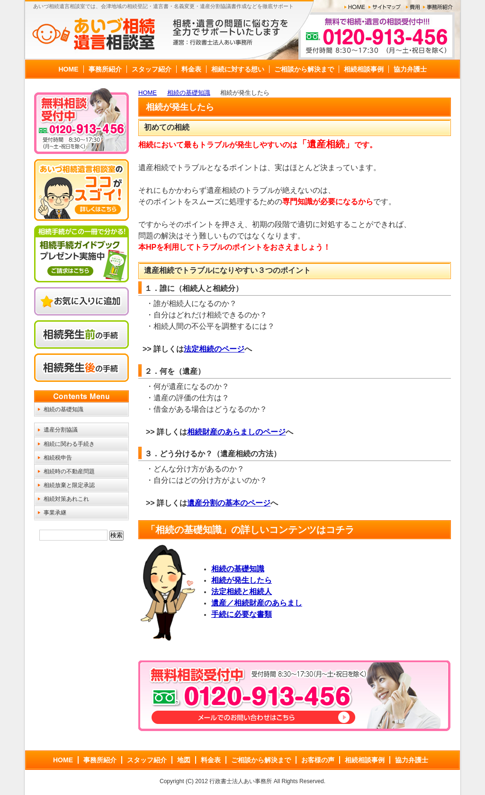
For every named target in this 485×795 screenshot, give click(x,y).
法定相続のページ (214, 349)
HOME (147, 92)
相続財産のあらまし (221, 432)
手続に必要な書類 (241, 614)
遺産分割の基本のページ (228, 503)
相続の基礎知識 (188, 92)
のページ (270, 432)
